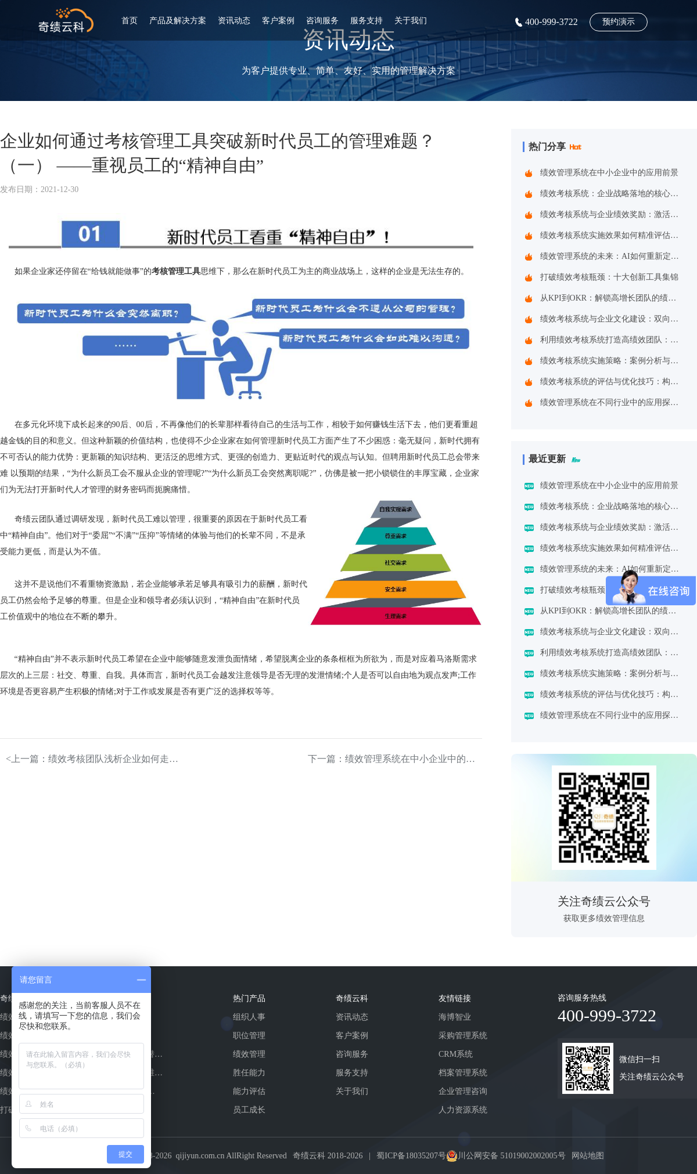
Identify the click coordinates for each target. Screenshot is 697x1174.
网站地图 (588, 1155)
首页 (129, 20)
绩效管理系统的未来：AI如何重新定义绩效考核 (612, 256)
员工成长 (249, 1110)
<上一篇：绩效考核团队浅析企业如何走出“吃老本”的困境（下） (93, 759)
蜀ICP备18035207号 (411, 1155)
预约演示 (618, 21)
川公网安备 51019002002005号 (512, 1155)
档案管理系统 (463, 1072)
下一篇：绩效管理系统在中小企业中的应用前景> (395, 759)
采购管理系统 (463, 1035)
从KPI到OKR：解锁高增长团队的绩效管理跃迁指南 (612, 298)
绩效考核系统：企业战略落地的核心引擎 (612, 193)
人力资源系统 (463, 1110)
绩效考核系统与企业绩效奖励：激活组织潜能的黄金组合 (612, 214)
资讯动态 (234, 20)
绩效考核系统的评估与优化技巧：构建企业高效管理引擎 (612, 381)
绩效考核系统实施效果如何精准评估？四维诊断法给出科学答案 (612, 235)
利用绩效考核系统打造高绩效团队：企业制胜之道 (612, 339)
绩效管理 (249, 1054)
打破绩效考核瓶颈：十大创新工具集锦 (609, 277)
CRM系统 (456, 1054)
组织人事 (249, 1017)
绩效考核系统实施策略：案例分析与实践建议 (612, 360)
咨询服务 (322, 20)
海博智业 (455, 1017)
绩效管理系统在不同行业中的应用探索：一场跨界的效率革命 (612, 402)
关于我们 (410, 20)
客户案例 (278, 20)
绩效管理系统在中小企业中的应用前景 (609, 172)
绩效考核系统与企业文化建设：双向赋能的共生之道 (612, 319)
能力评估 (249, 1091)
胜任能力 (249, 1072)
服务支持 (366, 20)
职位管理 (249, 1035)
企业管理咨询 (463, 1091)
